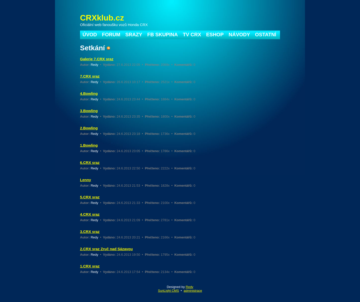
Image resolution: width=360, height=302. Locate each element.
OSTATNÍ (265, 34)
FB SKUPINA (162, 34)
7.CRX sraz (90, 76)
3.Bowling (89, 111)
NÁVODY (239, 34)
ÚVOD (89, 34)
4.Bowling (89, 93)
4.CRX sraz (90, 214)
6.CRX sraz (90, 162)
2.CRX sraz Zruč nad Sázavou (106, 249)
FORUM (111, 34)
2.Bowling (89, 128)
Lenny (85, 180)
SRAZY (133, 34)
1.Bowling (89, 145)
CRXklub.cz (102, 17)
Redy (94, 65)
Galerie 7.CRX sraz (96, 59)
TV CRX (192, 34)
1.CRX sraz (90, 266)
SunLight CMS (168, 290)
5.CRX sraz (90, 197)
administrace (193, 290)
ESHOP (215, 34)
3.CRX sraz (90, 231)
